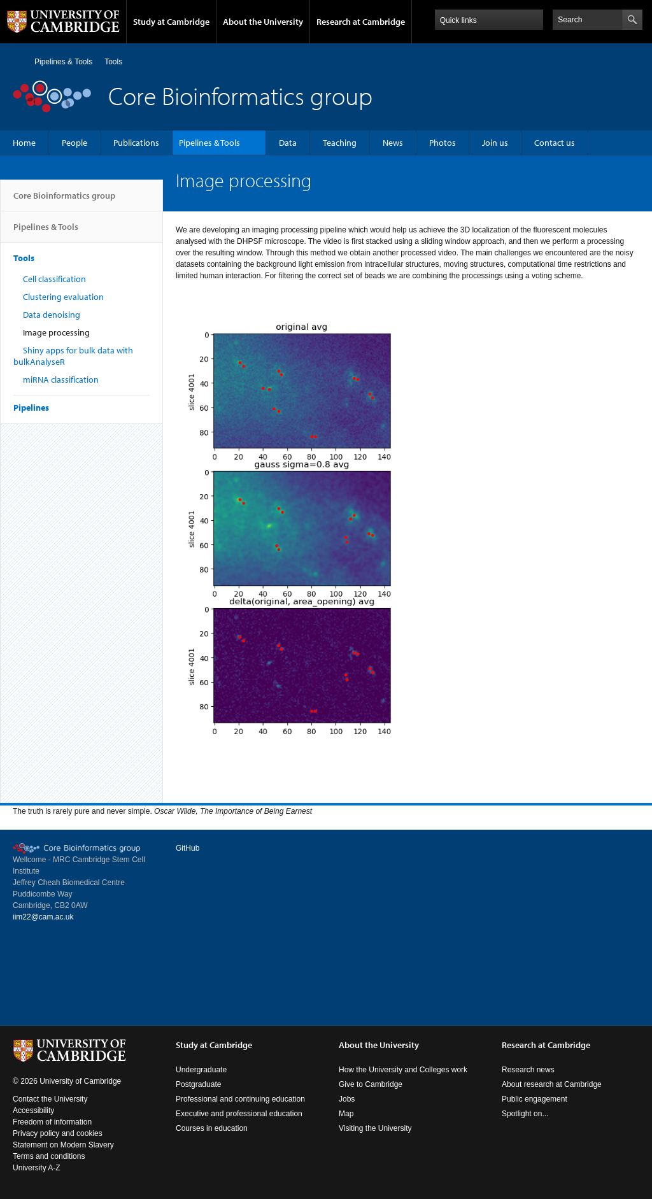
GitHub (187, 848)
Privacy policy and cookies (58, 1133)
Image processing (56, 332)
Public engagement (534, 1099)
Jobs (347, 1099)
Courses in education (212, 1128)
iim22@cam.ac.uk (43, 916)
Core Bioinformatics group (64, 200)
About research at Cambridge (552, 1084)
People (74, 142)
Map (346, 1113)
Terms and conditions (49, 1156)
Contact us (554, 142)
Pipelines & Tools (63, 61)
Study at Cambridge (171, 21)
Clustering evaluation (63, 296)
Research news (528, 1069)
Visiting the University (375, 1128)
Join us (495, 142)
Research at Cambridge (360, 21)
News (393, 142)
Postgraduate (198, 1084)
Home (18, 61)
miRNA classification (61, 379)
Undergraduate (201, 1069)
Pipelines (31, 407)
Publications (136, 142)
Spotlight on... (525, 1113)
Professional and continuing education (240, 1099)
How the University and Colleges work (403, 1069)
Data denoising (51, 314)
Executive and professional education (239, 1113)
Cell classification (54, 279)
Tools (113, 61)
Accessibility (33, 1110)
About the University (263, 21)
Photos (442, 142)
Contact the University (50, 1099)
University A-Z (36, 1167)
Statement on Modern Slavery (63, 1144)
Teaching (340, 142)
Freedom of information (52, 1121)
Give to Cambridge (370, 1084)
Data (288, 142)
